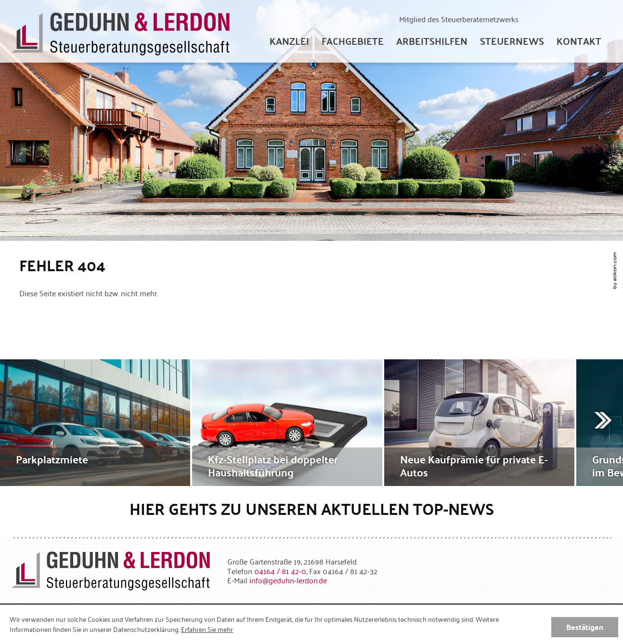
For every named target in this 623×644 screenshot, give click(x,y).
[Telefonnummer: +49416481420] (280, 571)
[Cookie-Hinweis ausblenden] (584, 627)
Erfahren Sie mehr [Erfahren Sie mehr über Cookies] (207, 629)
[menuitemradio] (579, 41)
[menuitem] (289, 41)
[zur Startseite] (121, 31)
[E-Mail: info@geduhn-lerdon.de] (288, 580)
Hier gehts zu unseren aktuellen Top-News (312, 508)
